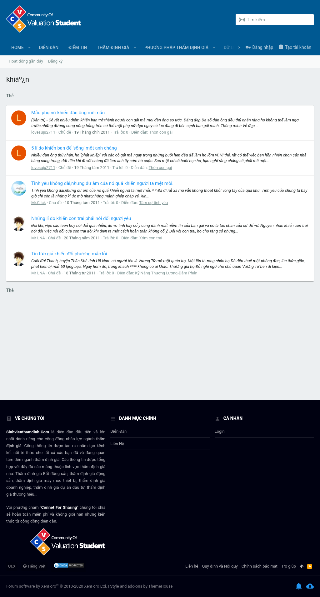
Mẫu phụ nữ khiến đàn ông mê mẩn (68, 112)
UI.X (12, 566)
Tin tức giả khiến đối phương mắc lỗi (69, 254)
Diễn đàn (118, 431)
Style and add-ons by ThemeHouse (141, 586)
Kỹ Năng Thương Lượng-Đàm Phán (166, 273)
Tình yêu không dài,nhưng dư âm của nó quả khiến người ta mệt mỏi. (102, 183)
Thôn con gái (160, 132)
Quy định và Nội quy (220, 566)
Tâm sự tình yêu (153, 202)
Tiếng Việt (34, 566)
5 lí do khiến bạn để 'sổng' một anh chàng (74, 148)
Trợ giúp (288, 566)
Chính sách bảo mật (260, 566)
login (220, 431)
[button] (29, 47)
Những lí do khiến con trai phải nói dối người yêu (81, 218)
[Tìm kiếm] (275, 19)
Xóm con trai (150, 238)
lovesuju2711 (43, 132)
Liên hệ (117, 443)
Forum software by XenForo (56, 586)
